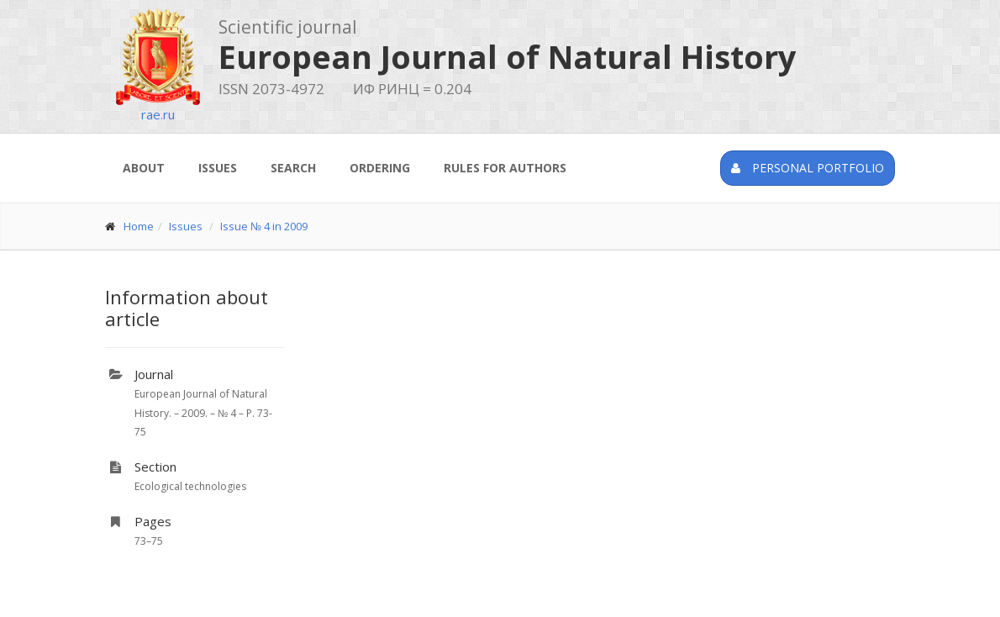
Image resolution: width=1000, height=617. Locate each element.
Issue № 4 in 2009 (264, 226)
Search (293, 168)
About (144, 168)
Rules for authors (505, 168)
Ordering (380, 168)
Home (139, 226)
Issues (217, 168)
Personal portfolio (807, 168)
